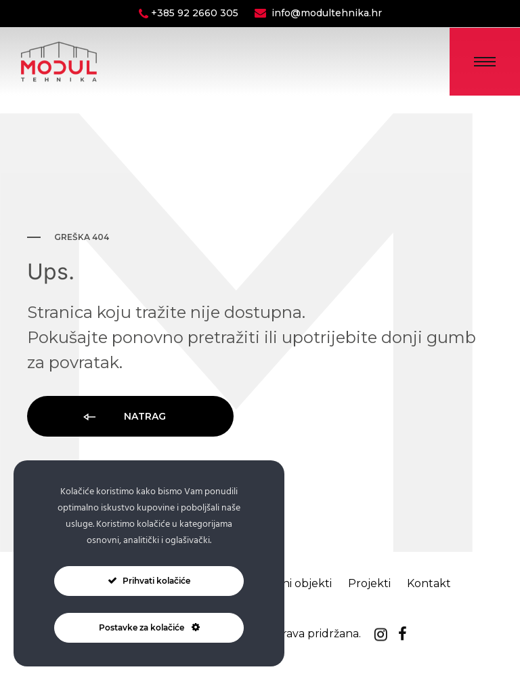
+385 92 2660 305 (196, 13)
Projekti (369, 583)
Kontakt (429, 583)
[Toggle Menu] (485, 62)
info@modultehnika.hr (327, 13)
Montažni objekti (287, 583)
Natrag (123, 417)
